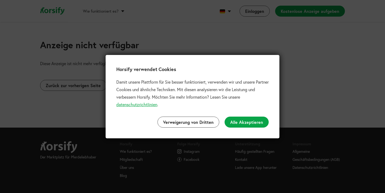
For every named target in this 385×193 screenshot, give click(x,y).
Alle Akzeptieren (246, 122)
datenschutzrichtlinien (136, 104)
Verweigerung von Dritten (188, 122)
